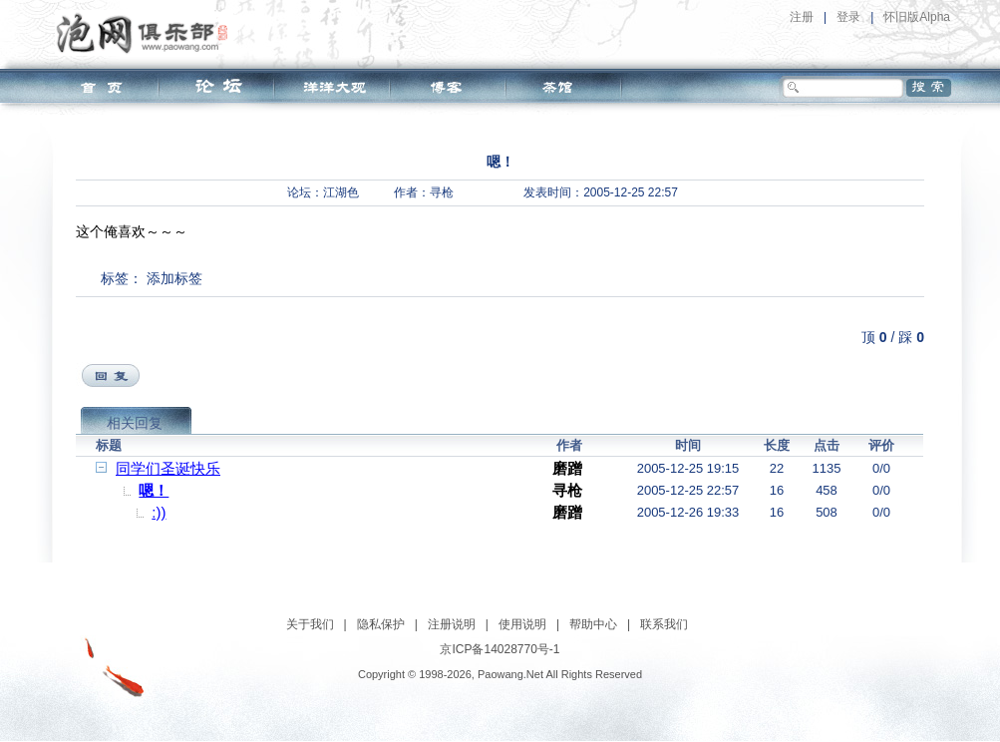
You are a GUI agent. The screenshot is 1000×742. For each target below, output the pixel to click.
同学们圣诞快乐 (168, 468)
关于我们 (310, 624)
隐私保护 (381, 624)
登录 (848, 17)
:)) (159, 512)
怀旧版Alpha (916, 17)
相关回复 (135, 423)
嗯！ (153, 490)
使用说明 (522, 624)
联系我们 (664, 624)
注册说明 (452, 624)
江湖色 (341, 192)
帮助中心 (593, 624)
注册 (802, 17)
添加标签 (174, 278)
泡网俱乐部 (147, 33)
